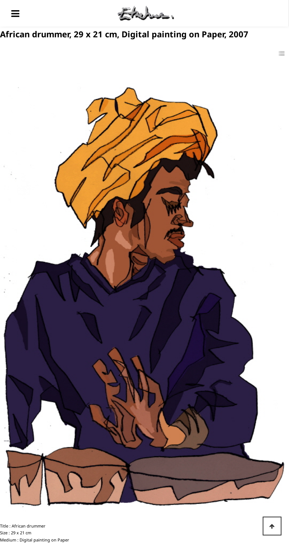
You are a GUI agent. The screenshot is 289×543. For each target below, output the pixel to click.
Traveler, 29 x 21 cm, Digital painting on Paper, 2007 (81, 506)
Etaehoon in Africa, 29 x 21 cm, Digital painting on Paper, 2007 (91, 491)
